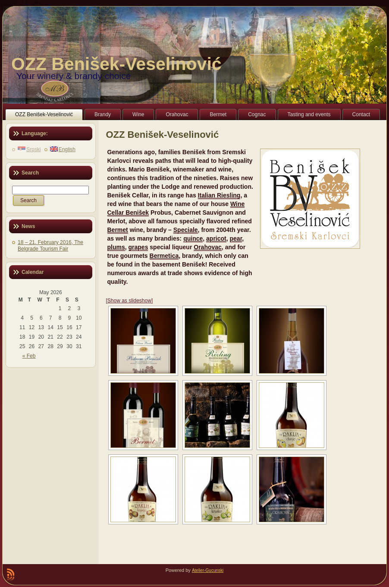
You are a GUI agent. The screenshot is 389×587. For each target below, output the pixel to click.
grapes (138, 247)
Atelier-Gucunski (207, 570)
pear (236, 238)
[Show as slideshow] (129, 301)
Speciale (185, 229)
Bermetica (164, 255)
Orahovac (208, 247)
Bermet (117, 229)
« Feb (29, 356)
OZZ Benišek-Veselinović (116, 64)
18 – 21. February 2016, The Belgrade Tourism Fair (50, 245)
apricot (216, 238)
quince (193, 238)
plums (116, 247)
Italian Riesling (219, 195)
